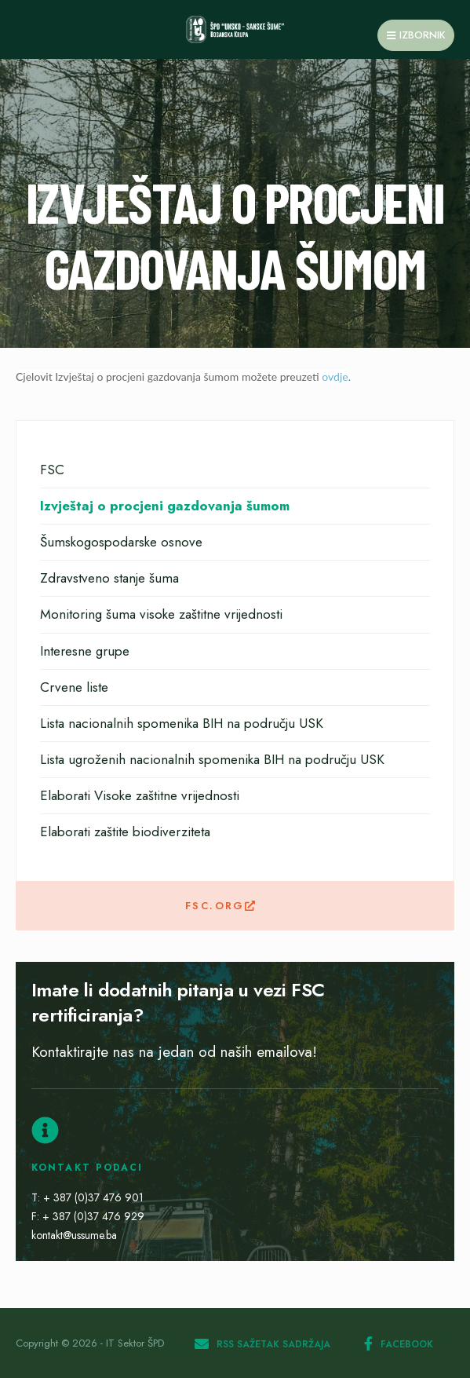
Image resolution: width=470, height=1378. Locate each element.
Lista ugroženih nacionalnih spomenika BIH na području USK (212, 759)
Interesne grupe (84, 650)
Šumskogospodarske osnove (121, 541)
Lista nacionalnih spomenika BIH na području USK (181, 723)
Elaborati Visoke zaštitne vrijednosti (139, 795)
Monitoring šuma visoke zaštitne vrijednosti (161, 614)
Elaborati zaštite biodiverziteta (125, 831)
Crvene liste (74, 687)
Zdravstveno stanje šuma (109, 577)
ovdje (335, 376)
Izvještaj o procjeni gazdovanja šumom (165, 505)
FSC (52, 469)
